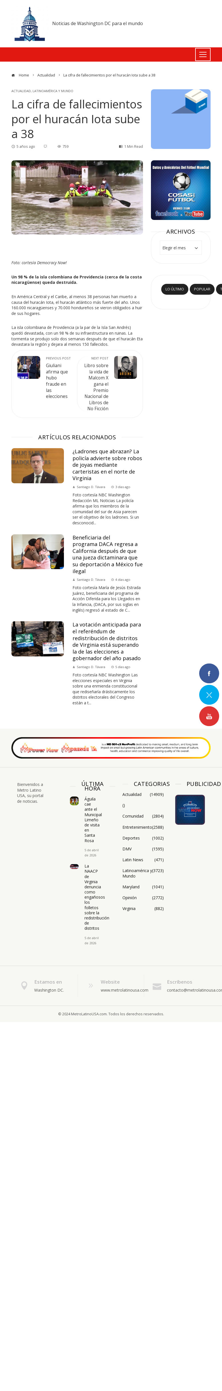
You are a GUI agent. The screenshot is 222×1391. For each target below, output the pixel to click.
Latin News (143, 859)
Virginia (143, 908)
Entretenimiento (143, 827)
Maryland (143, 886)
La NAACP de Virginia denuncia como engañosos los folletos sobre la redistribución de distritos (96, 897)
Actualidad (21, 90)
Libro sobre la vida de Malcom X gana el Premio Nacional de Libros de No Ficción (95, 384)
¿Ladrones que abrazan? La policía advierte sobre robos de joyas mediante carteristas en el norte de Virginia (107, 465)
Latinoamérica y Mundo (53, 90)
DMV (143, 849)
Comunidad (143, 816)
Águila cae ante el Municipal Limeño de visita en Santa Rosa (93, 819)
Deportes (143, 838)
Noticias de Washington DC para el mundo (97, 23)
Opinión (143, 897)
